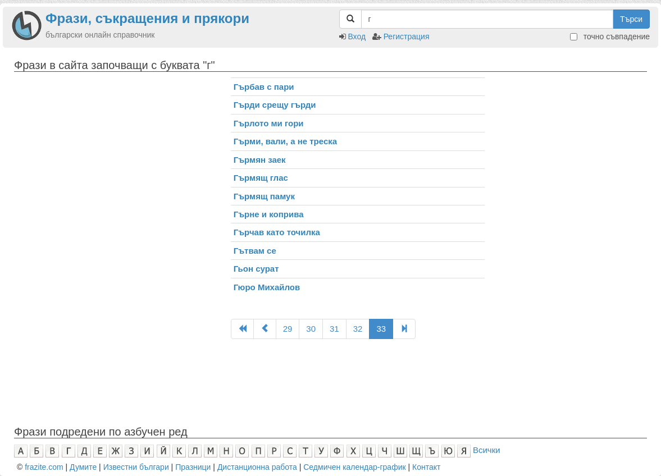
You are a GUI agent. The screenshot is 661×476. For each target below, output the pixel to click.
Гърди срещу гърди (275, 104)
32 (358, 328)
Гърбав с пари (264, 86)
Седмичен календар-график (354, 467)
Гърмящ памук (264, 196)
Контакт (426, 467)
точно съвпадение (610, 36)
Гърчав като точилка (277, 232)
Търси (631, 19)
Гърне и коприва (269, 214)
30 (311, 328)
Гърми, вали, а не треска (285, 141)
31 (334, 328)
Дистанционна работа (257, 467)
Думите (83, 467)
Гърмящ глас (261, 177)
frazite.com (44, 467)
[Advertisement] (114, 156)
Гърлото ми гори (269, 123)
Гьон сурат (256, 268)
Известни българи (136, 467)
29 (288, 328)
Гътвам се (255, 250)
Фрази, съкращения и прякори (147, 18)
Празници (193, 467)
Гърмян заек (260, 159)
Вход (357, 36)
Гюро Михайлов (267, 287)
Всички (486, 450)
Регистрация (407, 36)
